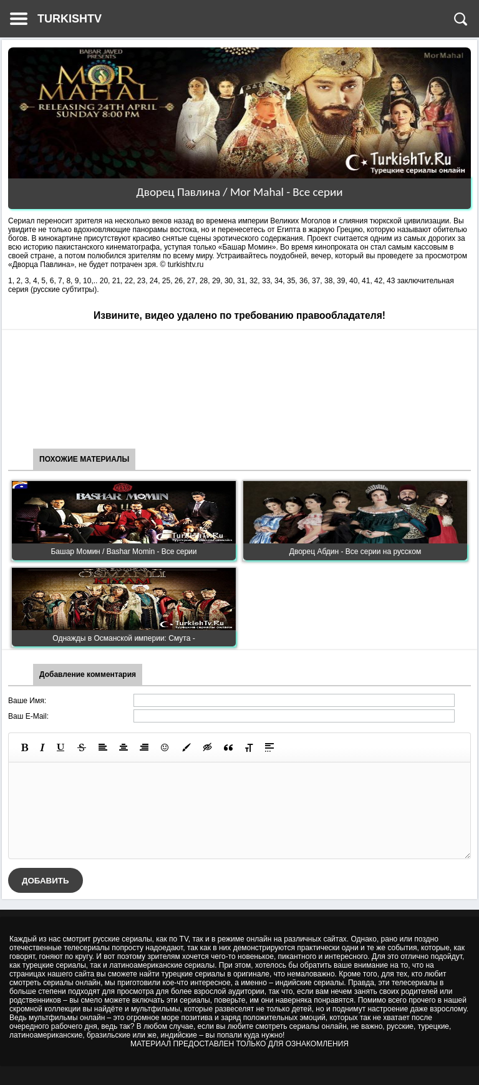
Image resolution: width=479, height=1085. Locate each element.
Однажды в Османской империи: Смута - (123, 638)
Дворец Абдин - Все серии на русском (355, 551)
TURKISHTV (69, 18)
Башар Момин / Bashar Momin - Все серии (123, 551)
